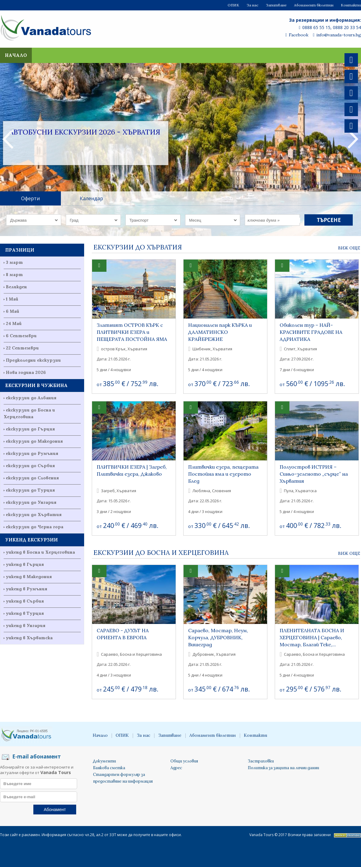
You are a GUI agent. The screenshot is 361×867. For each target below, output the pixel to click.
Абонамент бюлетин (313, 5)
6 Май (12, 311)
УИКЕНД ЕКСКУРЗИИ (31, 540)
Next (353, 139)
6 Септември (21, 335)
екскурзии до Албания (31, 397)
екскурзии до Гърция (30, 429)
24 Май (14, 323)
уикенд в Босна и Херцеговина (40, 552)
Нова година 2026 (26, 372)
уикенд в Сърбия (25, 601)
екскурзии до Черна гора (34, 526)
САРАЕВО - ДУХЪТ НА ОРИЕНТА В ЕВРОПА (123, 633)
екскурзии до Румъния (32, 453)
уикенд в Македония (29, 576)
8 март (14, 274)
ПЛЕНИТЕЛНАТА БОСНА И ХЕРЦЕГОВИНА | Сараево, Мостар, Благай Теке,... (312, 637)
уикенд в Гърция (25, 564)
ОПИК (233, 5)
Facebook (296, 35)
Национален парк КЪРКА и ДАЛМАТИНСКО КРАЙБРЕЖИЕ (220, 332)
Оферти (30, 198)
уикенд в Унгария (25, 625)
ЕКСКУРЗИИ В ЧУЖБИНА (36, 385)
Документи (104, 761)
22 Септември (22, 348)
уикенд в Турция (25, 613)
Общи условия (184, 761)
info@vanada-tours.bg (337, 35)
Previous (7, 139)
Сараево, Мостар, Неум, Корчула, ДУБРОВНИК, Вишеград (218, 637)
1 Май (12, 299)
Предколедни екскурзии (33, 360)
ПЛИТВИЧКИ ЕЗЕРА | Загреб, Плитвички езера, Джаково (132, 470)
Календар (91, 198)
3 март (14, 262)
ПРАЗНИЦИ (19, 250)
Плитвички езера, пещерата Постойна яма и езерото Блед (223, 474)
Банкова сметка (109, 767)
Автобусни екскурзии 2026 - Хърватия (84, 131)
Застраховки (261, 761)
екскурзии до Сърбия (30, 465)
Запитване (276, 5)
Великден (16, 287)
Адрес (176, 767)
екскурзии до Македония (34, 441)
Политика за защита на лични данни (283, 767)
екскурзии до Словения (32, 478)
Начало (16, 55)
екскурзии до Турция (30, 490)
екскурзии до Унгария (31, 502)
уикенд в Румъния (26, 589)
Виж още (349, 248)
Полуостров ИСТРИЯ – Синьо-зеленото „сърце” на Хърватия (314, 474)
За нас (253, 5)
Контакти (351, 5)
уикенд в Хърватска (29, 637)
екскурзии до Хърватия (33, 514)
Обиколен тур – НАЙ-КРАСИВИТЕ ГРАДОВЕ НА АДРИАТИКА (311, 332)
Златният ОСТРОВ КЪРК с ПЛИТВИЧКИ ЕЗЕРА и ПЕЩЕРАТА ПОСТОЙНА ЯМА (132, 332)
